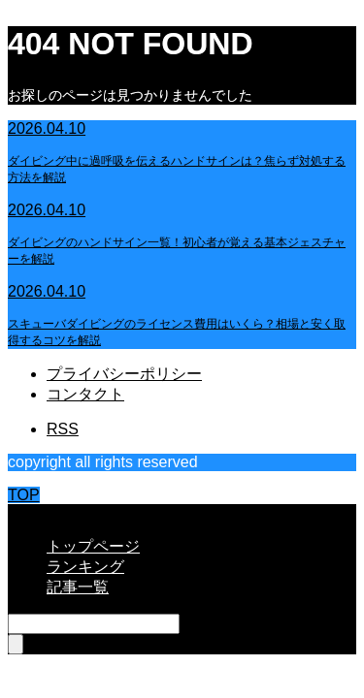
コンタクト (85, 394)
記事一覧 (78, 587)
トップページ (93, 546)
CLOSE (34, 512)
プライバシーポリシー (124, 373)
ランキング (85, 566)
